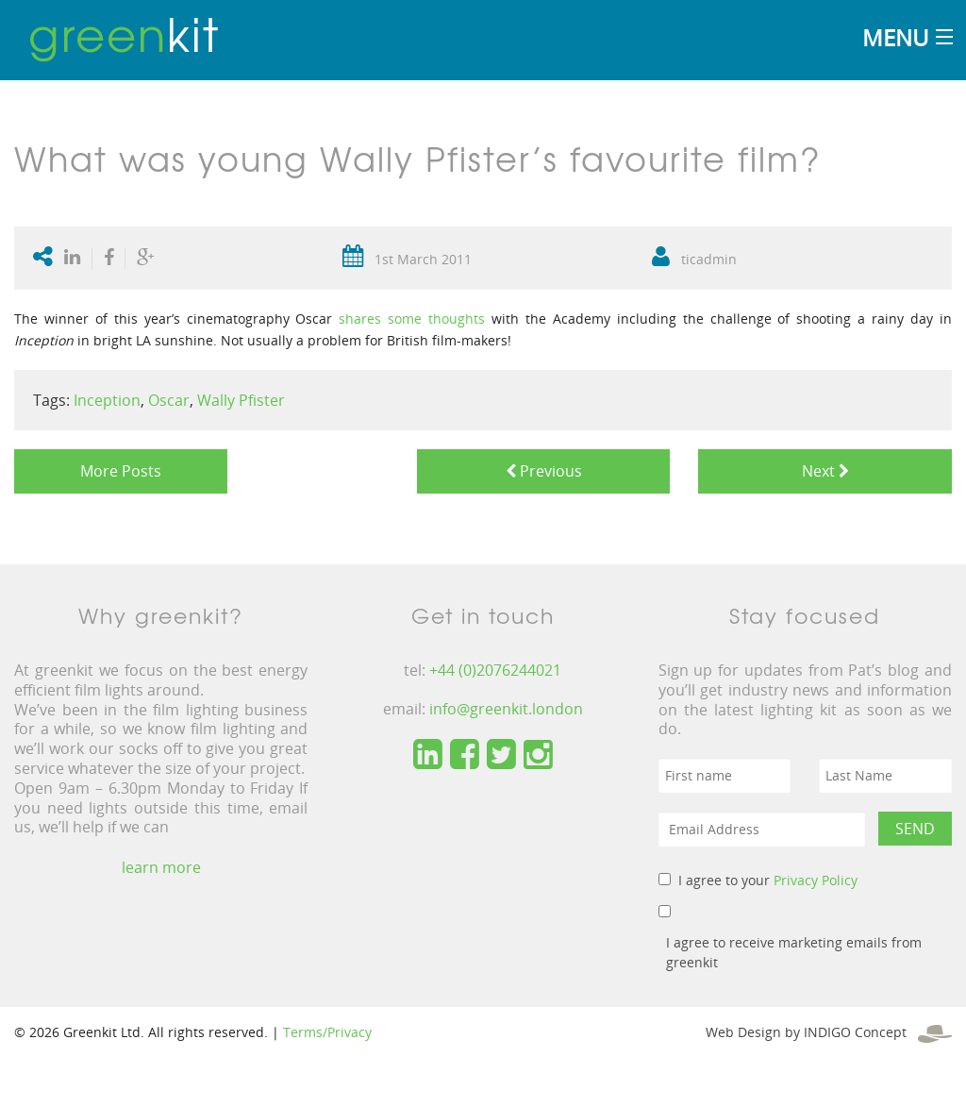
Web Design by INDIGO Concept (829, 1032)
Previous (544, 471)
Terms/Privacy (327, 1032)
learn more (161, 867)
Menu (895, 37)
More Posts (120, 471)
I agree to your (768, 880)
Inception (107, 400)
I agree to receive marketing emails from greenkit (794, 952)
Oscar (169, 400)
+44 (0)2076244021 (495, 670)
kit (124, 33)
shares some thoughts (412, 318)
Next (825, 471)
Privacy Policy (816, 880)
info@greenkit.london (506, 708)
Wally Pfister (241, 400)
